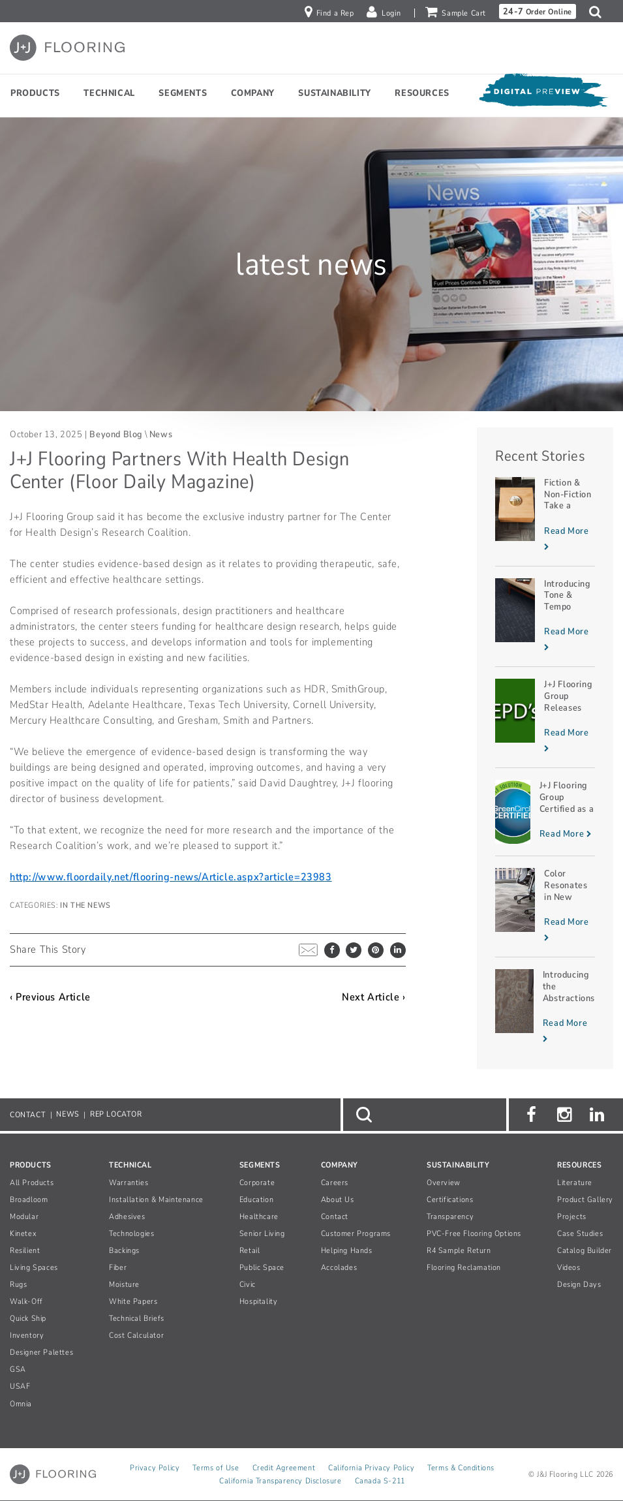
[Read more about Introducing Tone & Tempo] (545, 616)
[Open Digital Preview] (542, 93)
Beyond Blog (115, 434)
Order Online (537, 11)
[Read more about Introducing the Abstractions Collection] (545, 1007)
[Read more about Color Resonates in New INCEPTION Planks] (545, 906)
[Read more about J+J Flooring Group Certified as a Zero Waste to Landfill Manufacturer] (545, 812)
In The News (85, 905)
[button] (598, 11)
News (160, 434)
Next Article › (373, 997)
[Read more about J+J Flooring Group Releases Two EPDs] (545, 717)
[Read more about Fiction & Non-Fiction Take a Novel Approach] (545, 515)
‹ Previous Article (50, 997)
